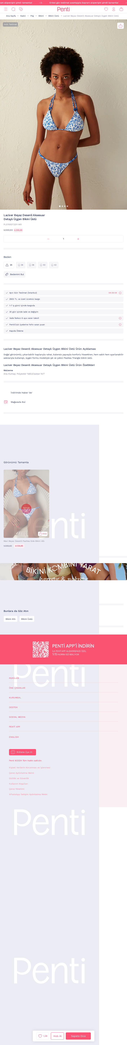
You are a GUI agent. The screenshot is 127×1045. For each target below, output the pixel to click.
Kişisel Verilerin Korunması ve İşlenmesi (29, 767)
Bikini (41, 16)
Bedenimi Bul (14, 274)
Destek (13, 707)
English (14, 737)
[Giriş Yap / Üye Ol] (114, 9)
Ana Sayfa (11, 16)
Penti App (14, 726)
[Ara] (13, 9)
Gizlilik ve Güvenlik (19, 778)
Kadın (23, 16)
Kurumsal (15, 697)
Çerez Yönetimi (16, 789)
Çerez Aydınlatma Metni (21, 773)
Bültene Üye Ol (24, 752)
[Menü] (6, 9)
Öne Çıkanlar (17, 688)
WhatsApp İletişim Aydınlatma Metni (28, 794)
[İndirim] (21, 9)
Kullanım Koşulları (18, 783)
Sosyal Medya (17, 717)
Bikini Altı (10, 619)
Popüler (14, 678)
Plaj (32, 16)
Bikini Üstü (53, 16)
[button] (60, 206)
